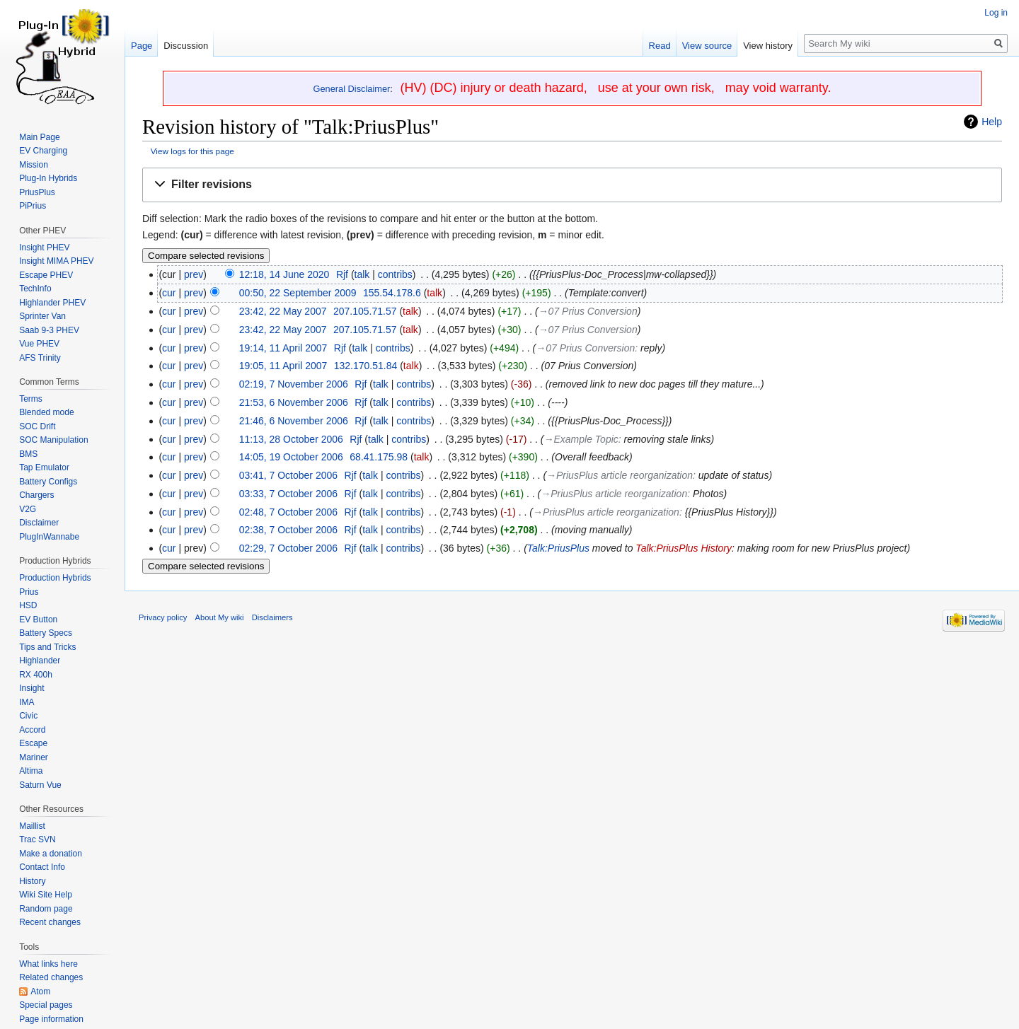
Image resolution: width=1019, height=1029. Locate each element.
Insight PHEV (44, 247)
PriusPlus (37, 192)
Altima (30, 771)
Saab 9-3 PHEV (49, 330)
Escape (33, 743)
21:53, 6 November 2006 (293, 402)
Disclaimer (39, 523)
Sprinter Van (42, 316)
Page (141, 45)
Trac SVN (37, 839)
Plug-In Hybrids (48, 178)
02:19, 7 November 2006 (293, 384)
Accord (32, 730)
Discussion (185, 45)
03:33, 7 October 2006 (288, 493)
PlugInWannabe (49, 537)
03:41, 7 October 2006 (288, 475)
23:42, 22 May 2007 (283, 311)
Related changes (51, 977)
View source (707, 45)
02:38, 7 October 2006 (288, 529)
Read (660, 45)
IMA (26, 702)
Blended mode (46, 412)
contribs (395, 274)
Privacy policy (163, 617)
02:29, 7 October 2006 (288, 548)
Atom (40, 991)
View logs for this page (192, 151)
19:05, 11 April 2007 (283, 365)
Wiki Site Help (45, 895)
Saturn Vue (40, 785)
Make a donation (50, 854)
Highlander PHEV (52, 303)
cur (168, 292)
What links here (48, 964)
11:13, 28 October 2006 (291, 439)
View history (768, 45)
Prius (28, 592)
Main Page (39, 137)
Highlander (39, 660)
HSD (28, 605)
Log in (996, 13)
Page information (51, 1019)
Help (991, 121)
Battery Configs (48, 482)
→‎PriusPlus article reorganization (619, 475)
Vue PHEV (39, 344)
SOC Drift (37, 426)
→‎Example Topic (581, 439)
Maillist (32, 826)
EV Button (38, 619)
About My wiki (219, 617)
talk (362, 274)
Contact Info (42, 867)
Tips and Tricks (47, 647)
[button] (572, 185)
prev (193, 274)
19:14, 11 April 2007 (283, 348)
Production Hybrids (55, 578)
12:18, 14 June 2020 (284, 274)
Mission (33, 165)
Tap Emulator (44, 467)
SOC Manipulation (53, 440)
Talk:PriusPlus (558, 548)
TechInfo (35, 288)
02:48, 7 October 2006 (288, 512)
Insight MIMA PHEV (56, 261)
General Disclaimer (352, 88)
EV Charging (43, 151)
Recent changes (50, 922)
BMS (28, 454)
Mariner (33, 757)
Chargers (36, 495)
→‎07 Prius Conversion (588, 311)
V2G (27, 509)
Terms (30, 399)
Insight (31, 688)
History (32, 881)
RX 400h (35, 675)
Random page (45, 909)
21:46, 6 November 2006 (293, 420)
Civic (28, 716)
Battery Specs (45, 633)
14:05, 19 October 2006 (291, 457)
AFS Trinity (40, 358)
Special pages (45, 1005)
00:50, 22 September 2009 (298, 292)
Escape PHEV (46, 275)
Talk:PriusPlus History (683, 548)
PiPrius (32, 206)
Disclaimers (272, 617)
